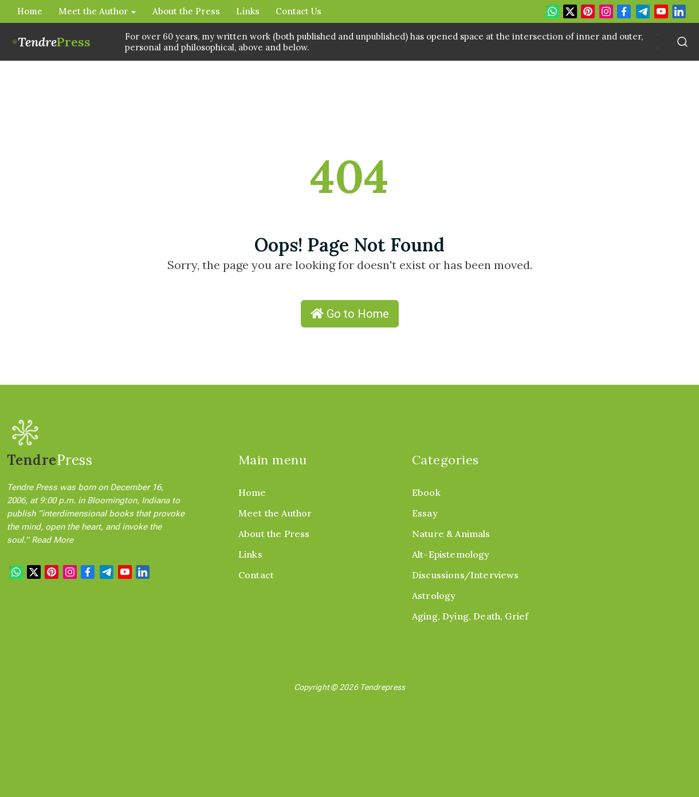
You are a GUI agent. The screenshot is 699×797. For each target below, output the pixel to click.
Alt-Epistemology (451, 554)
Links (248, 11)
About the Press (186, 11)
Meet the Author (97, 11)
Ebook (426, 492)
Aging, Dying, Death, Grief (470, 616)
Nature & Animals (451, 533)
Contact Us (298, 11)
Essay (425, 513)
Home (29, 11)
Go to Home (350, 314)
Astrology (433, 595)
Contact (256, 575)
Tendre (54, 42)
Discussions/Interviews (465, 575)
